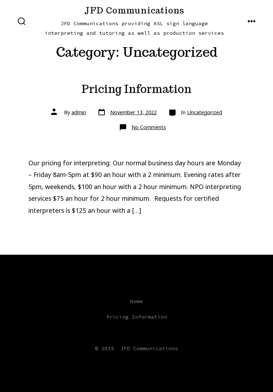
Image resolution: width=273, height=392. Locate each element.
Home (136, 301)
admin (78, 112)
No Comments (149, 127)
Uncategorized (204, 112)
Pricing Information (136, 89)
